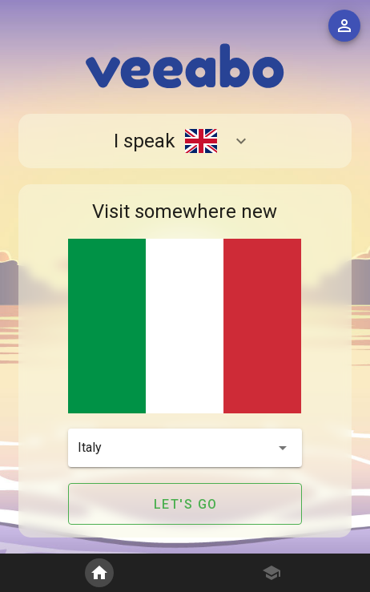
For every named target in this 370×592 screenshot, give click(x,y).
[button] (184, 448)
